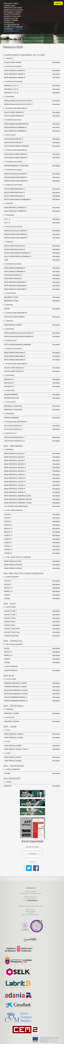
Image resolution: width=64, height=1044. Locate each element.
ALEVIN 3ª (32, 521)
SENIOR (32, 309)
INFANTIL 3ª (32, 532)
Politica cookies (30, 909)
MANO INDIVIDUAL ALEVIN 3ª (32, 460)
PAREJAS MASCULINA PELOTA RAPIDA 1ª (32, 333)
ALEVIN (32, 648)
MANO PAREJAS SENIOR (32, 325)
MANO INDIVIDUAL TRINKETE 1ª (32, 207)
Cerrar (58, 3)
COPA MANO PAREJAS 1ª (32, 275)
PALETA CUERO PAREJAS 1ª (32, 112)
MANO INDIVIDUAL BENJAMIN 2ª (32, 286)
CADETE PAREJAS (32, 670)
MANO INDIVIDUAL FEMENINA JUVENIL (32, 503)
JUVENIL (32, 598)
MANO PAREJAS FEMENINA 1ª (32, 268)
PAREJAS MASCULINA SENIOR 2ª (32, 177)
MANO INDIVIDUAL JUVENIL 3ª (32, 492)
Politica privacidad (30, 911)
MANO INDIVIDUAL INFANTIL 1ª (32, 464)
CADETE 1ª (32, 535)
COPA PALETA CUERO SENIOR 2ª (32, 158)
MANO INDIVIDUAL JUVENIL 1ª (32, 485)
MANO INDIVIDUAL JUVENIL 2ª (32, 489)
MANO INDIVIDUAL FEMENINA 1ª (32, 127)
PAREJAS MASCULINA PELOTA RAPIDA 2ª (32, 336)
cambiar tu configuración (13, 29)
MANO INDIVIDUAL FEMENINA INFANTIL (32, 499)
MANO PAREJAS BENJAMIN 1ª (32, 353)
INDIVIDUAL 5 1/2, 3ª (32, 93)
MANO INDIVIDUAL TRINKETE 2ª (32, 211)
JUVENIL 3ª (32, 553)
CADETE (32, 595)
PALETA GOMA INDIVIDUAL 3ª (32, 196)
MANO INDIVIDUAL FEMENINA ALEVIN (32, 496)
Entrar (32, 861)
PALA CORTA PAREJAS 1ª (32, 426)
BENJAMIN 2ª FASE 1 (32, 301)
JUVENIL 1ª (32, 546)
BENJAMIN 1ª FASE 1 (32, 297)
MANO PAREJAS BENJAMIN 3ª (32, 360)
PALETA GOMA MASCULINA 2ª (32, 249)
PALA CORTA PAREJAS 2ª (32, 429)
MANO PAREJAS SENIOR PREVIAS (32, 124)
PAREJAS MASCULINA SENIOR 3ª (32, 181)
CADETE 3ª (32, 542)
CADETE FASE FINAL (32, 636)
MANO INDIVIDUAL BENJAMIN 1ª (32, 282)
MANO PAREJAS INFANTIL (32, 565)
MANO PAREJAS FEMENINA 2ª (32, 271)
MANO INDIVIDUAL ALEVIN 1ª (32, 453)
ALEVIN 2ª (32, 518)
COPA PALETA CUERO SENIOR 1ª (32, 154)
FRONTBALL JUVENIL (32, 713)
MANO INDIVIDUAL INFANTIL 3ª (32, 471)
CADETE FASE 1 (32, 622)
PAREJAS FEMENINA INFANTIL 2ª (32, 701)
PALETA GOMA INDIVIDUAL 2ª (32, 192)
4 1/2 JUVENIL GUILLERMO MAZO (32, 506)
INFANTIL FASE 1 (32, 618)
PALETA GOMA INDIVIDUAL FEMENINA (32, 345)
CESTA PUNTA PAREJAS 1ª (32, 139)
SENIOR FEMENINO (32, 394)
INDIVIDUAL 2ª (32, 383)
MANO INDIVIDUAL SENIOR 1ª (32, 70)
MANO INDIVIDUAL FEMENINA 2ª (32, 131)
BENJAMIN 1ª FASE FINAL (32, 406)
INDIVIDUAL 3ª (32, 386)
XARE (32, 260)
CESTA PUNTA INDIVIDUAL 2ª (32, 441)
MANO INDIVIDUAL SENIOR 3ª (32, 77)
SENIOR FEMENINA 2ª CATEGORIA (32, 166)
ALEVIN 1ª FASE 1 (32, 611)
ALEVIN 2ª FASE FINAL (32, 632)
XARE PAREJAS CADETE (32, 746)
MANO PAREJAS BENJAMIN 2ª (32, 356)
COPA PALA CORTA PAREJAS (32, 317)
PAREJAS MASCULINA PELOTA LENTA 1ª (32, 101)
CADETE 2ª (32, 539)
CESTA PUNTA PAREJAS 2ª (32, 142)
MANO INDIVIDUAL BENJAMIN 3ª (32, 289)
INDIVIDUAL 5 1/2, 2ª (32, 89)
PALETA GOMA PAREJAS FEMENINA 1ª (32, 199)
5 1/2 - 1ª (32, 219)
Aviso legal (30, 913)
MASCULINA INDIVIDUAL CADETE (32, 690)
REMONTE (32, 786)
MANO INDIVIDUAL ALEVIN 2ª (32, 457)
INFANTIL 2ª (32, 528)
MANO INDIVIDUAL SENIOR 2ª (32, 74)
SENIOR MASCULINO (32, 398)
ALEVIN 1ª (32, 514)
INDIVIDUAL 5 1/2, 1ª (32, 86)
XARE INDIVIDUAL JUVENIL (32, 737)
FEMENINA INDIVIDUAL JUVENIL (32, 687)
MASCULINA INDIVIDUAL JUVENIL (32, 694)
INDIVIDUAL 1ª (32, 379)
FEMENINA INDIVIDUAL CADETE (32, 683)
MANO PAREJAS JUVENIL (32, 568)
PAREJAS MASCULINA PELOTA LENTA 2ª (32, 104)
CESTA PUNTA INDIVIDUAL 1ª (32, 437)
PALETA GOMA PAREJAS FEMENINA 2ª (32, 256)
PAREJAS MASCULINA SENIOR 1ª (32, 174)
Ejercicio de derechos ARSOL (30, 914)
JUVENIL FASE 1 (32, 625)
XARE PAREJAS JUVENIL (32, 761)
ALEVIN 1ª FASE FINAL (32, 629)
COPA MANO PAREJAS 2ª (32, 279)
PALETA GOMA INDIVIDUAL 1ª (32, 189)
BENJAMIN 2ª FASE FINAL (32, 410)
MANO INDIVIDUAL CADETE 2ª (32, 478)
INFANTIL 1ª (32, 525)
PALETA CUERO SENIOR (32, 62)
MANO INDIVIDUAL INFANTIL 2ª (32, 467)
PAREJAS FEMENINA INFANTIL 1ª (32, 697)
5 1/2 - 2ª (32, 223)
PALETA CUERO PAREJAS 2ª (32, 116)
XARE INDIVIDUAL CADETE (32, 734)
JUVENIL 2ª (32, 550)
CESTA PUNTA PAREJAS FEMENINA (32, 146)
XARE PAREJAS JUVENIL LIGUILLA (32, 749)
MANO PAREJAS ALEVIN (32, 561)
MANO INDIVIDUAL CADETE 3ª (32, 482)
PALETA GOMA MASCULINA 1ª (32, 246)
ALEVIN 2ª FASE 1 (32, 615)
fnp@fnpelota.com (32, 900)
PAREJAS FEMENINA (32, 418)
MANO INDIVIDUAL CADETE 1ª (32, 475)
